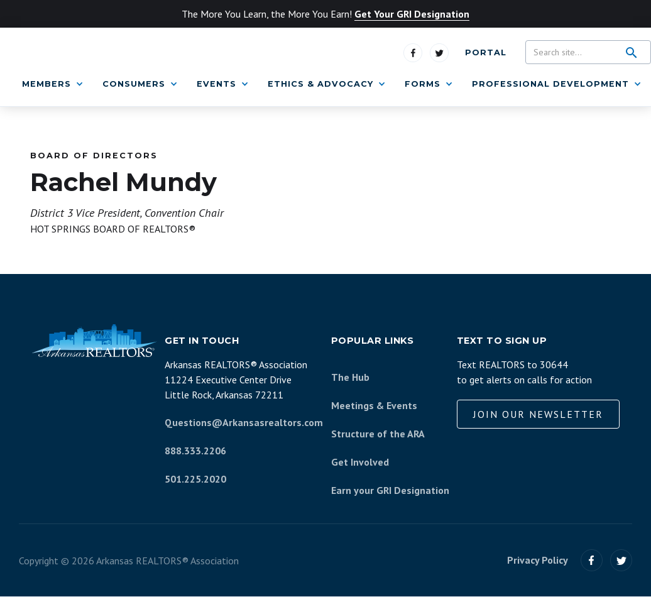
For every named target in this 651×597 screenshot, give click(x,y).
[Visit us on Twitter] (439, 52)
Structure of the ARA (378, 433)
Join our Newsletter (538, 414)
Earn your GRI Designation (390, 490)
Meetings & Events (374, 405)
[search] (631, 52)
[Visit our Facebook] (592, 560)
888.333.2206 (195, 450)
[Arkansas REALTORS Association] (94, 340)
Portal (485, 52)
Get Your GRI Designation (411, 14)
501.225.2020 (195, 479)
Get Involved (360, 462)
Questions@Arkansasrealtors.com (244, 422)
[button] (53, 84)
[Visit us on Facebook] (412, 52)
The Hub (350, 377)
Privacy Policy (537, 560)
